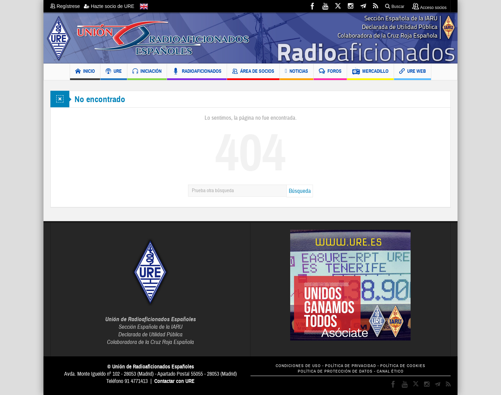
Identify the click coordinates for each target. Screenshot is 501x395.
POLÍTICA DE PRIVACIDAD (350, 365)
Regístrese (67, 6)
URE (113, 72)
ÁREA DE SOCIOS (253, 72)
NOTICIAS (296, 72)
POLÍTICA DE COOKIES (402, 365)
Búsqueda (300, 191)
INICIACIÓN (147, 72)
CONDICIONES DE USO (298, 365)
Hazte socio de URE (109, 6)
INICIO (85, 72)
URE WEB (412, 72)
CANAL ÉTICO (390, 371)
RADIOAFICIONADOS (197, 72)
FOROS (330, 72)
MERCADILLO (370, 72)
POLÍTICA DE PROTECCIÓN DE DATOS (335, 371)
